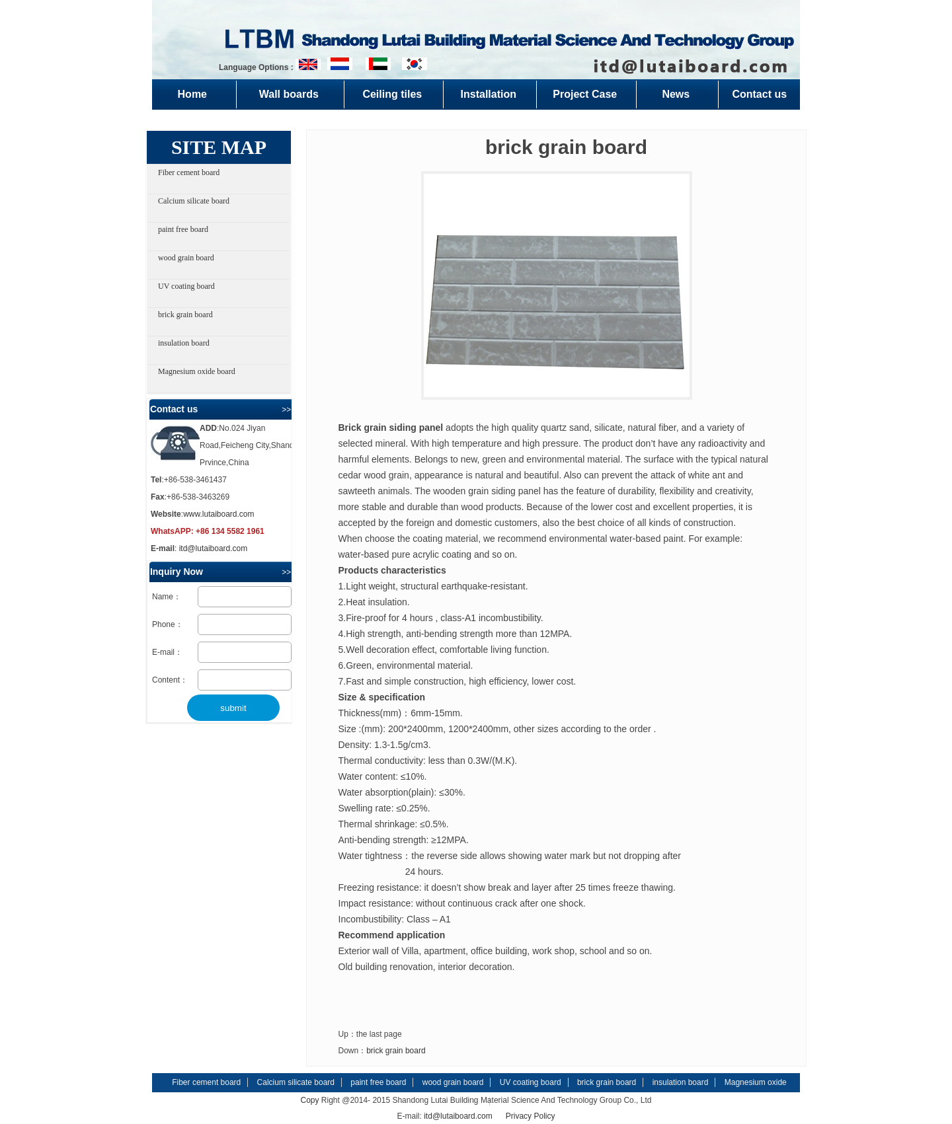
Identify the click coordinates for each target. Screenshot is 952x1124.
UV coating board (186, 286)
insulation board (184, 343)
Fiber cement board (188, 172)
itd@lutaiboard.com (213, 548)
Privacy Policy (530, 1116)
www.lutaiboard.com (218, 514)
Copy (310, 1100)
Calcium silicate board (193, 201)
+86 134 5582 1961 (230, 531)
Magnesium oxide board (196, 371)
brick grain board (185, 314)
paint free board (183, 229)
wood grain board (186, 257)
